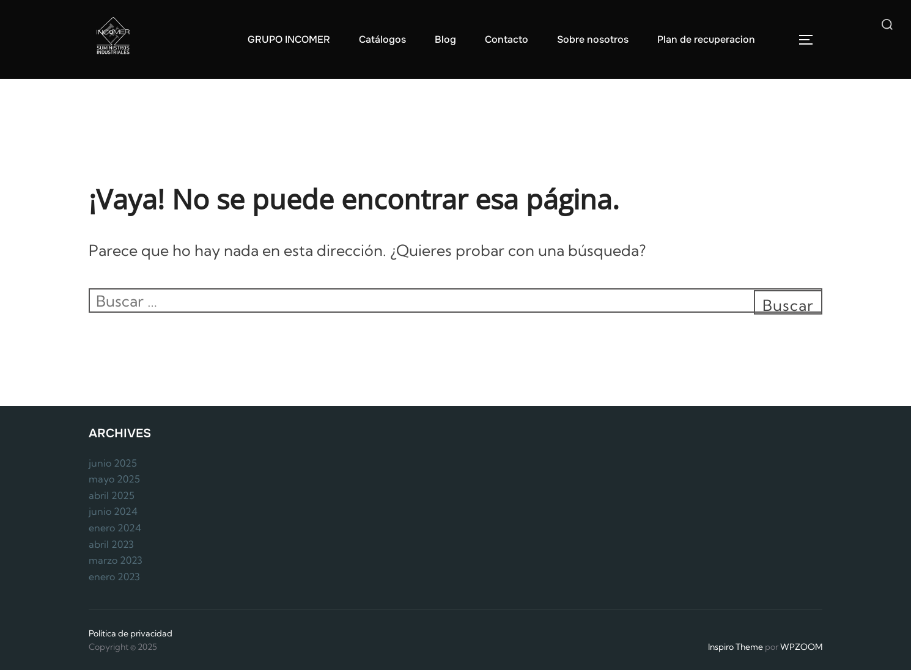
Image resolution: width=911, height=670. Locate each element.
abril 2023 (111, 544)
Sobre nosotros (593, 39)
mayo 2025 (114, 479)
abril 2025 (112, 495)
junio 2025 (113, 463)
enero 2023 (114, 576)
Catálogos (382, 39)
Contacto (506, 39)
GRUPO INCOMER (289, 39)
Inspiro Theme (735, 646)
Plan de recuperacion (706, 39)
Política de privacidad (130, 633)
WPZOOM (801, 646)
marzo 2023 (115, 560)
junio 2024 (113, 511)
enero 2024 (115, 528)
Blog (445, 39)
